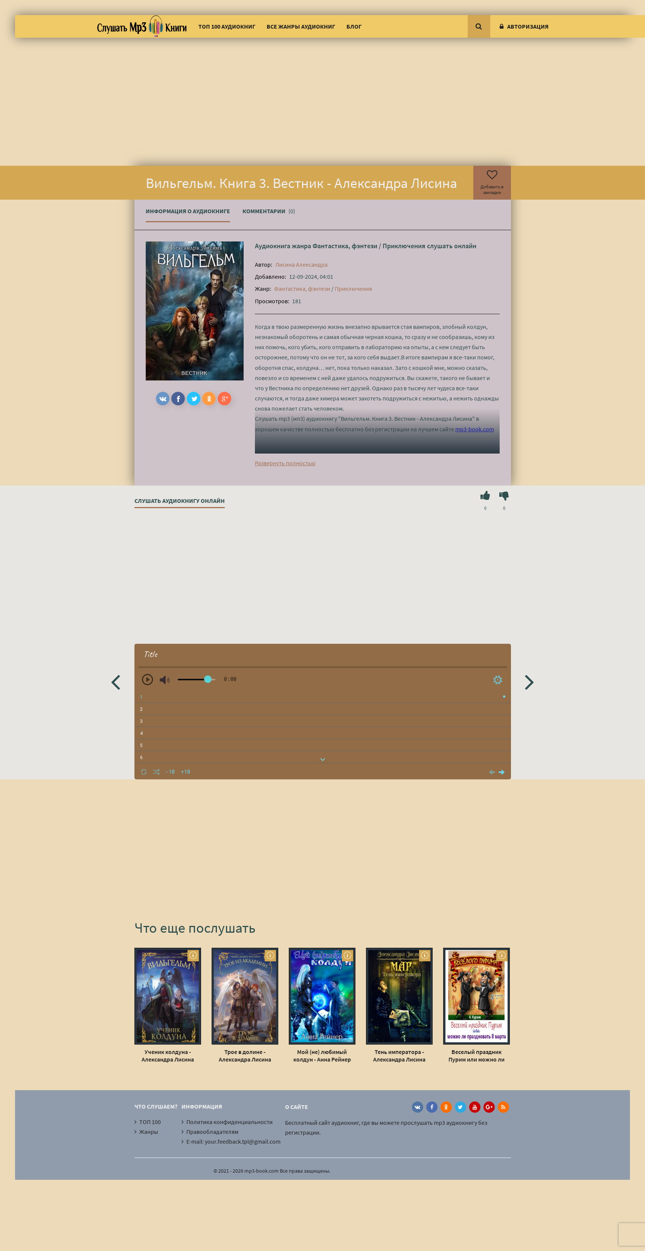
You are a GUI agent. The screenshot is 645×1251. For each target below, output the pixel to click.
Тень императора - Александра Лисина (399, 1055)
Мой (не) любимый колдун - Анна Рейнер (322, 1055)
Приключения (404, 245)
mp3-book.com (474, 429)
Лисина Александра (301, 264)
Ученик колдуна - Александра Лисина (168, 1055)
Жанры (148, 1131)
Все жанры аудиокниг (301, 26)
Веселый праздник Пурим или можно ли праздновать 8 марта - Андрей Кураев (476, 1055)
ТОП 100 (150, 1122)
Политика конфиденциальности (229, 1122)
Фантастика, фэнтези (345, 245)
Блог (353, 26)
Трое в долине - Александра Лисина (245, 1055)
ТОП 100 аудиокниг (226, 26)
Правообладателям (212, 1131)
